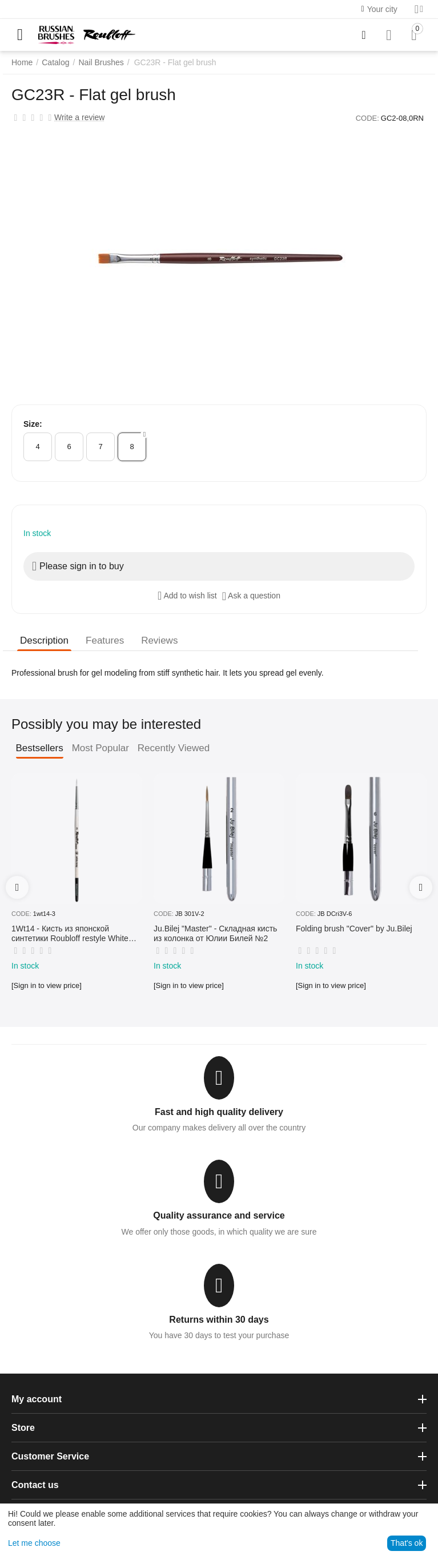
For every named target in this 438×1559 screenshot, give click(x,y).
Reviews (159, 640)
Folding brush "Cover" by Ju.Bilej (354, 928)
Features (105, 640)
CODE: (367, 118)
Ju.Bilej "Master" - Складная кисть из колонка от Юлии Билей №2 (215, 933)
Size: (32, 424)
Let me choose (34, 1543)
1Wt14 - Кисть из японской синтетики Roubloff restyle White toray (69, 933)
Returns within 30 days (218, 1319)
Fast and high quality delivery (219, 1112)
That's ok (407, 1543)
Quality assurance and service (218, 1215)
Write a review (79, 117)
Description (44, 640)
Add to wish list (187, 595)
